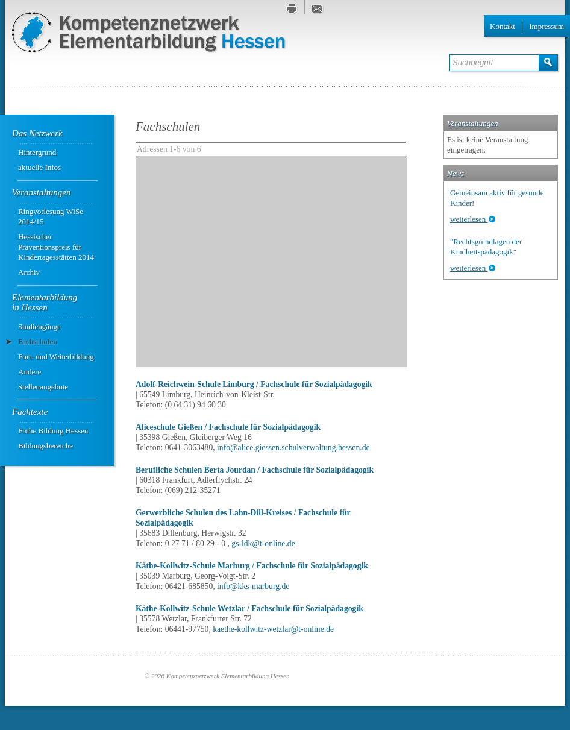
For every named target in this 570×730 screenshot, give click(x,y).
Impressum (546, 26)
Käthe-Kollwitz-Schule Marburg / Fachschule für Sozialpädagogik (252, 565)
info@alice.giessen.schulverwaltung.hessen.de (293, 447)
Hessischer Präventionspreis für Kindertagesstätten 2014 (56, 247)
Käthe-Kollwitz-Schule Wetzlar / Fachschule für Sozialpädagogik (249, 608)
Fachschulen (37, 341)
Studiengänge (39, 326)
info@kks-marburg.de (253, 586)
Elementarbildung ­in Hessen (46, 302)
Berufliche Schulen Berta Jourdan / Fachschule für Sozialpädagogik (255, 469)
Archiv (29, 272)
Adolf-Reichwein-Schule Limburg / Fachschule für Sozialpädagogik (254, 384)
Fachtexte (30, 412)
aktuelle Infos (39, 167)
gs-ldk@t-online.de (263, 543)
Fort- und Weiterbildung (56, 356)
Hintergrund (37, 152)
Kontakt (502, 26)
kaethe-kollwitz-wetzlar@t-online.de (273, 629)
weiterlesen (468, 219)
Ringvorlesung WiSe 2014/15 (50, 216)
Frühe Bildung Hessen (53, 430)
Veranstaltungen (41, 192)
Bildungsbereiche (45, 445)
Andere (29, 371)
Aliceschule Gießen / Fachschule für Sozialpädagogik (228, 427)
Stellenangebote (43, 386)
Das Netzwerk (37, 133)
